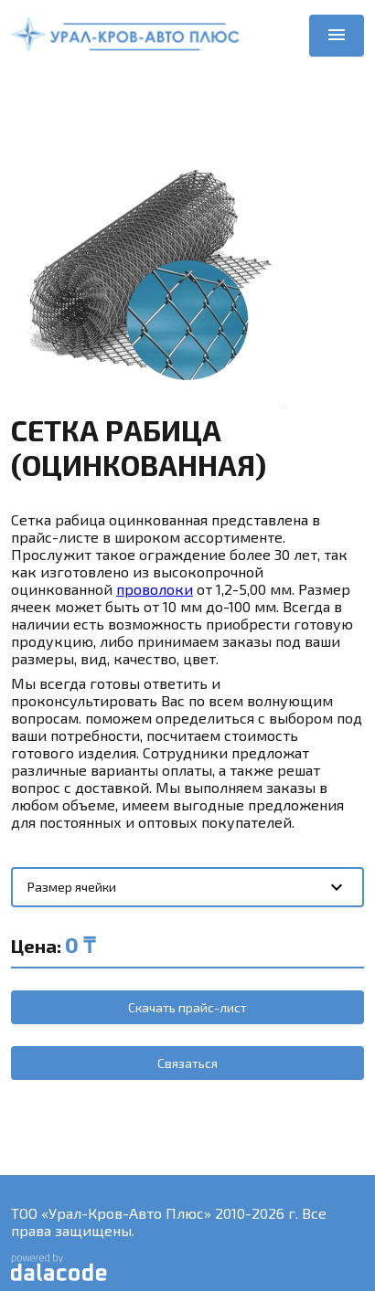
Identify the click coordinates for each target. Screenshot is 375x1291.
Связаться (187, 1063)
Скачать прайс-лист (187, 1007)
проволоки (154, 589)
